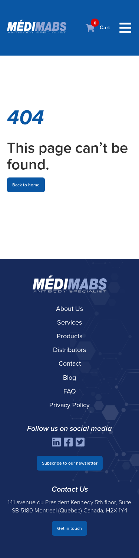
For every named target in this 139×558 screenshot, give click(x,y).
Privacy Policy (69, 405)
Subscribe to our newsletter (69, 463)
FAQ (69, 391)
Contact (70, 363)
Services (69, 322)
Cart (98, 28)
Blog (69, 377)
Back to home (26, 184)
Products (69, 336)
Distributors (69, 350)
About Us (69, 309)
